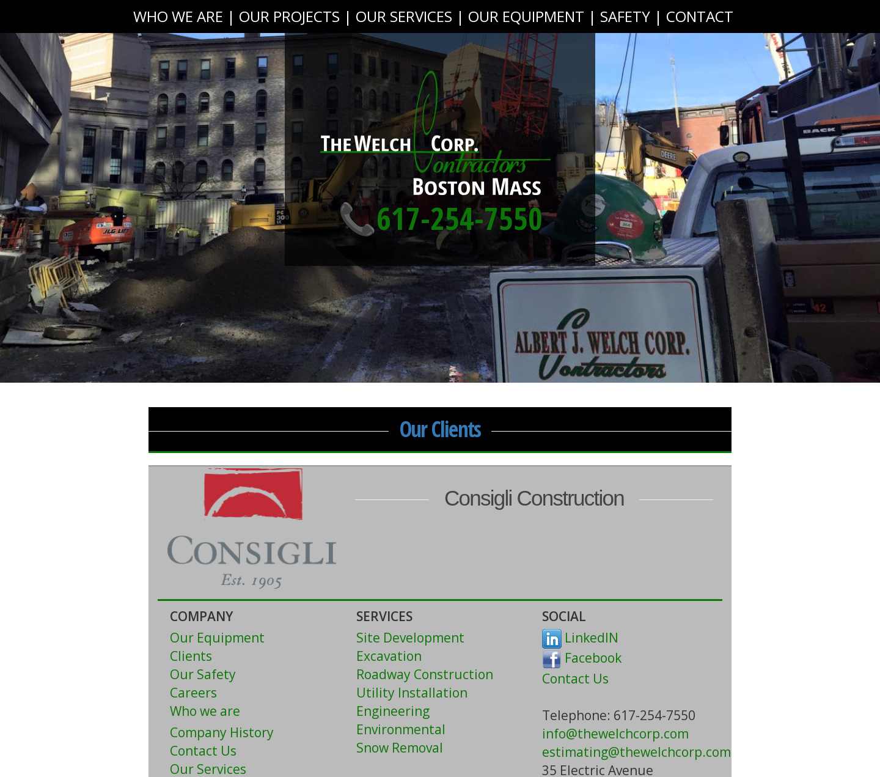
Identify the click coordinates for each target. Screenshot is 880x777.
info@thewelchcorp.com (615, 733)
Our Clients (440, 428)
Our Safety (203, 674)
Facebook (582, 657)
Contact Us (203, 750)
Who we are (205, 711)
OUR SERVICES (404, 16)
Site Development (410, 637)
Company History (222, 732)
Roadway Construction (424, 674)
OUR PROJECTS (289, 16)
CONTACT (699, 16)
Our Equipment (217, 637)
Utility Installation (412, 692)
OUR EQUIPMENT (526, 16)
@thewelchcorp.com (669, 751)
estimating (575, 751)
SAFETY (625, 16)
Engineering (393, 711)
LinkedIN (580, 637)
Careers (193, 692)
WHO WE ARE (178, 16)
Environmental (401, 729)
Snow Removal (399, 747)
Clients (191, 656)
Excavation (389, 656)
